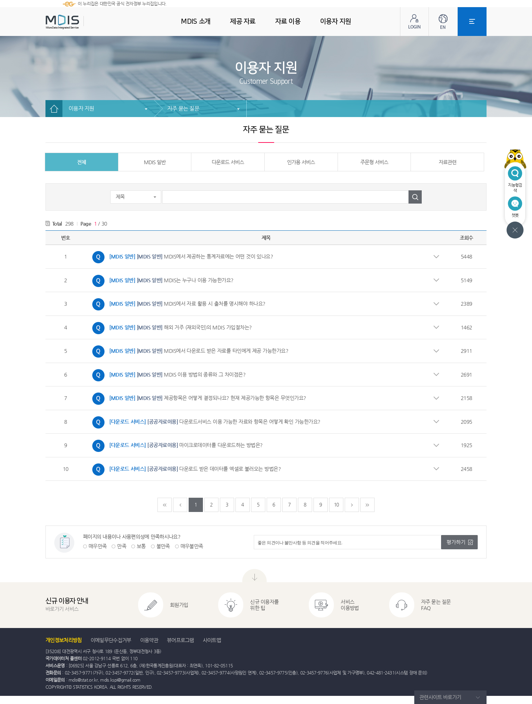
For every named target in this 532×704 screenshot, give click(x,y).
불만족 (163, 546)
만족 (121, 546)
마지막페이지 (367, 505)
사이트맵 (212, 640)
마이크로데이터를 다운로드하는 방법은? (176, 446)
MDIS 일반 (155, 162)
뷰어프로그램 (180, 640)
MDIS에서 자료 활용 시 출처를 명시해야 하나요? (177, 304)
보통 (141, 546)
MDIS (79, 22)
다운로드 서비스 (228, 162)
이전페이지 (180, 505)
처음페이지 (164, 505)
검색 (415, 197)
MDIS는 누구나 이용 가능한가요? (161, 281)
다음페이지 (352, 505)
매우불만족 (191, 546)
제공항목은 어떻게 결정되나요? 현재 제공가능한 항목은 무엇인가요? (197, 399)
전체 (81, 162)
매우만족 (98, 546)
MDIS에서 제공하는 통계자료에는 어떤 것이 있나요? (181, 257)
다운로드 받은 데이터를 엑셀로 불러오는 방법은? (185, 469)
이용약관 (149, 640)
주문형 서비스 (374, 162)
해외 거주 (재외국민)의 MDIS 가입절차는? (170, 328)
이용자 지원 (81, 108)
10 (336, 504)
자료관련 (447, 162)
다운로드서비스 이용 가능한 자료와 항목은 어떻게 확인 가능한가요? (204, 422)
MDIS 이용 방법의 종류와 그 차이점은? (167, 375)
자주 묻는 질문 (183, 108)
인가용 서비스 (301, 162)
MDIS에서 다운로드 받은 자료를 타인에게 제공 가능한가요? (188, 351)
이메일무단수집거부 (111, 640)
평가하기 (456, 542)
